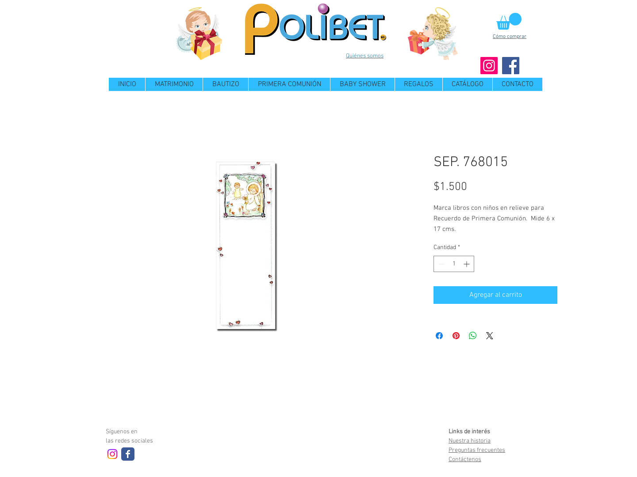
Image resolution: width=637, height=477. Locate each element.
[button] (509, 21)
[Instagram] (489, 65)
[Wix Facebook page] (127, 454)
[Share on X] (489, 335)
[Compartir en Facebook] (439, 335)
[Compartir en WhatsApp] (473, 335)
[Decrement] (440, 264)
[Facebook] (510, 65)
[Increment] (467, 264)
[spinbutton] (454, 264)
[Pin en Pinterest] (456, 335)
